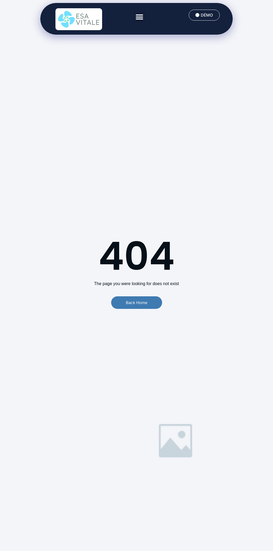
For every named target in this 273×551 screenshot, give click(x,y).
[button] (139, 17)
